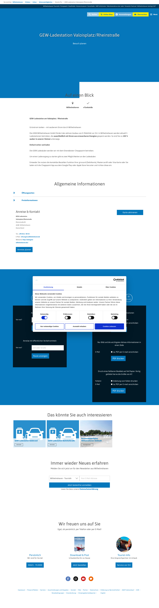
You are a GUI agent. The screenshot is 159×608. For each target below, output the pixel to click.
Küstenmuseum (81, 6)
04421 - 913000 (35, 565)
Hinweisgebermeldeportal (86, 593)
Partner (85, 590)
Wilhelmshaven (18, 2)
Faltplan (98, 381)
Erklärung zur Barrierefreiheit (110, 590)
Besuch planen (79, 43)
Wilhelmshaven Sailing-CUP (146, 6)
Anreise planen (24, 249)
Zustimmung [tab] (48, 287)
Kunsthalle (91, 6)
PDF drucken (118, 358)
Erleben (27, 2)
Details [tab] (79, 287)
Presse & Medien (32, 590)
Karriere (43, 590)
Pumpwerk (63, 6)
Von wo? (19, 319)
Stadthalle (71, 6)
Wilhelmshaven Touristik (51, 6)
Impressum (21, 590)
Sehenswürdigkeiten (45, 2)
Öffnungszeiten (28, 193)
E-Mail (97, 352)
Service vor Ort (124, 565)
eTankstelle (18, 444)
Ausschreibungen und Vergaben (58, 590)
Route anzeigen (40, 356)
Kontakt (73, 590)
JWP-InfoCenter (101, 6)
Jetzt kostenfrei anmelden (79, 485)
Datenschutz (94, 590)
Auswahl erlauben (79, 326)
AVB (137, 590)
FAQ (79, 590)
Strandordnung (71, 593)
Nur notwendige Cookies (49, 326)
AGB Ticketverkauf (128, 590)
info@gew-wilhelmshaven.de (30, 237)
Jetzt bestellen (79, 565)
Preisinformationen (30, 200)
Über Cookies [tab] (111, 287)
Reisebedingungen (58, 593)
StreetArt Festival (130, 6)
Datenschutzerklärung (89, 489)
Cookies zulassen (109, 326)
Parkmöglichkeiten (87, 444)
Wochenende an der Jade (115, 6)
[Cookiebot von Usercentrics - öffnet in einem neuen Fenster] (115, 280)
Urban (35, 2)
